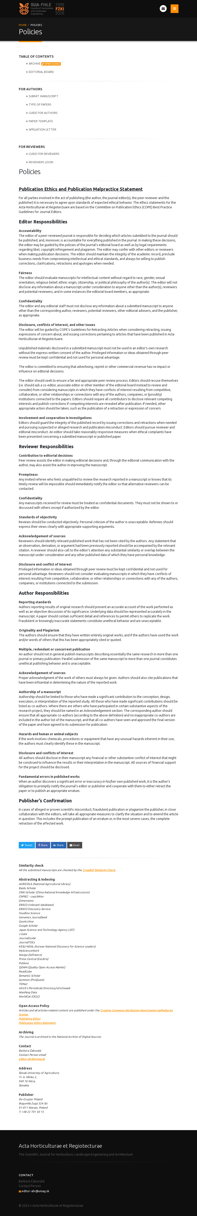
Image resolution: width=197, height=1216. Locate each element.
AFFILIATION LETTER (42, 129)
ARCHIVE (45, 64)
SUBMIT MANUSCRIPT (43, 96)
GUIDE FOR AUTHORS (43, 112)
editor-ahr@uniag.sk (32, 1058)
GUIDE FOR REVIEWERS (44, 153)
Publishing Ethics (29, 1018)
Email (74, 845)
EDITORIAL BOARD (41, 71)
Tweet (26, 845)
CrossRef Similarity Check (98, 870)
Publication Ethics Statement (37, 1022)
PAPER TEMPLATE (41, 121)
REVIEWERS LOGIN (41, 162)
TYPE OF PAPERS (40, 104)
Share (43, 845)
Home (23, 24)
